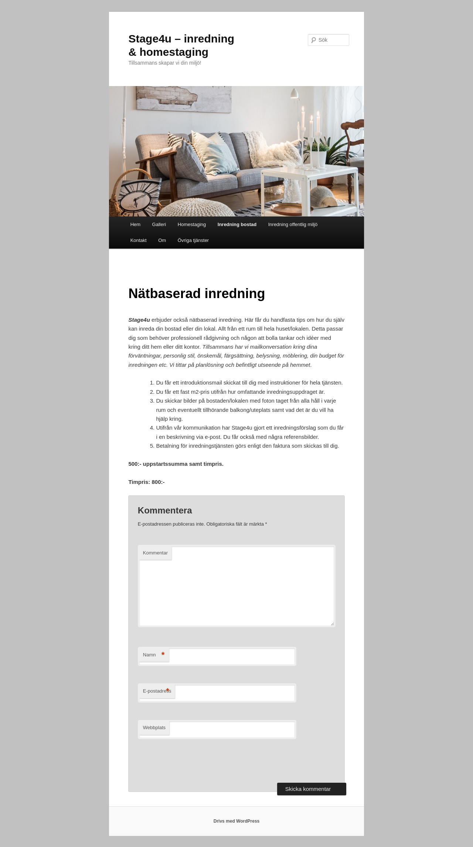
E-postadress (157, 691)
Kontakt (138, 240)
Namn (154, 655)
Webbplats (154, 727)
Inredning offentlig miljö (292, 224)
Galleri (159, 224)
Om (162, 240)
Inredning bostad (237, 224)
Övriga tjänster (193, 240)
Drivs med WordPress (237, 821)
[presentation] (194, 761)
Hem (135, 224)
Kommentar (155, 553)
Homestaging (192, 224)
